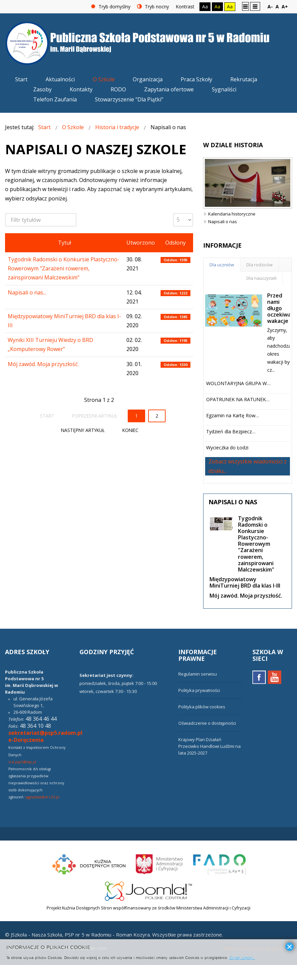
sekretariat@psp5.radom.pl (45, 732)
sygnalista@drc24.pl (42, 797)
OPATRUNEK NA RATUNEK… (238, 399)
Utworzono (140, 242)
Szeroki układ (255, 6)
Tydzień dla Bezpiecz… (230, 431)
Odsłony (175, 242)
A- (270, 6)
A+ (285, 6)
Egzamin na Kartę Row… (232, 415)
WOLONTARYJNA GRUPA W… (238, 383)
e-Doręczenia (26, 739)
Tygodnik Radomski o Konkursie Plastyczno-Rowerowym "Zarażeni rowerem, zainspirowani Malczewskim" (63, 268)
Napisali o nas (222, 221)
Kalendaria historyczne (231, 214)
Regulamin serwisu (197, 674)
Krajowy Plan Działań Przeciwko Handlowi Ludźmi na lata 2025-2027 (209, 746)
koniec (130, 430)
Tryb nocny (153, 6)
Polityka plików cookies (201, 707)
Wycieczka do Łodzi (227, 447)
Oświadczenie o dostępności (207, 723)
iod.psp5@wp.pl (22, 762)
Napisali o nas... (27, 292)
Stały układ (245, 6)
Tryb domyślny (110, 6)
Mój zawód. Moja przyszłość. (43, 364)
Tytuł (64, 242)
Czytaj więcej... (242, 957)
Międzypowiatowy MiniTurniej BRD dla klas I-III (245, 582)
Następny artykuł (83, 430)
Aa (205, 6)
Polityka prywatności (199, 690)
